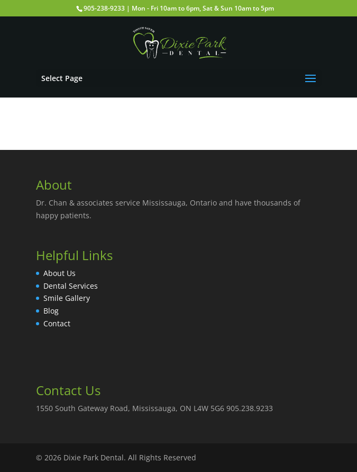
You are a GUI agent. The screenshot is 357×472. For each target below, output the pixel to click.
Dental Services (70, 286)
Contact (56, 323)
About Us (59, 273)
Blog (51, 311)
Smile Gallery (66, 298)
